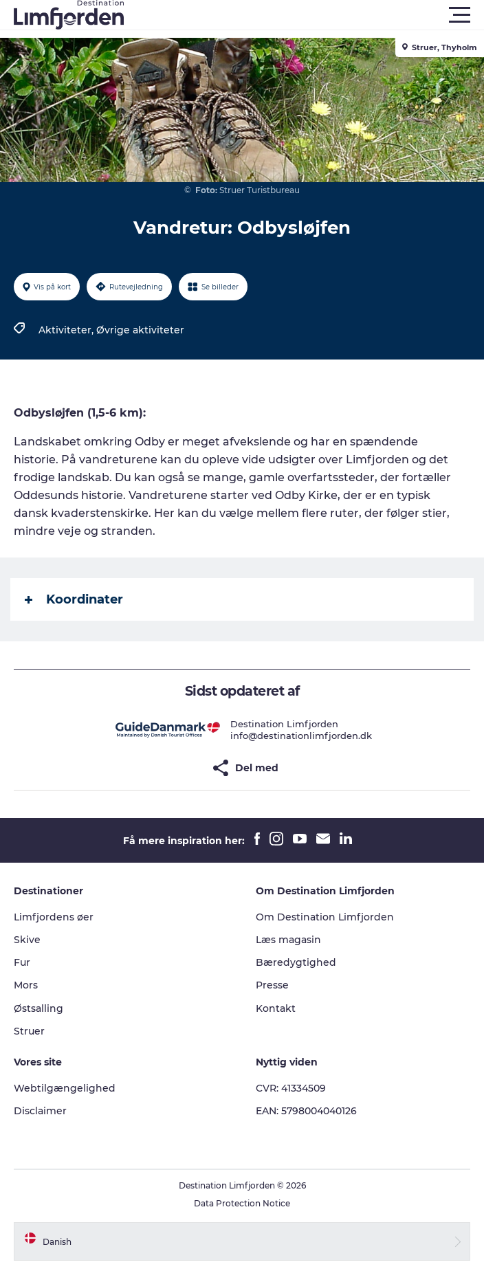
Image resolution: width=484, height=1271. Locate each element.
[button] (304, 15)
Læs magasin (288, 939)
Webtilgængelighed (65, 1088)
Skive (27, 939)
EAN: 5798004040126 (306, 1111)
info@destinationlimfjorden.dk (301, 735)
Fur (22, 962)
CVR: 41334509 (291, 1088)
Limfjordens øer (54, 917)
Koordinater (74, 599)
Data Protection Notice (242, 1203)
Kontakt (276, 1008)
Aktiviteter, (67, 330)
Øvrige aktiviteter (140, 330)
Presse (272, 985)
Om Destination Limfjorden (325, 917)
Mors (26, 985)
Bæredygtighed (296, 962)
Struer (29, 1031)
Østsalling (38, 1008)
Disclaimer (40, 1111)
